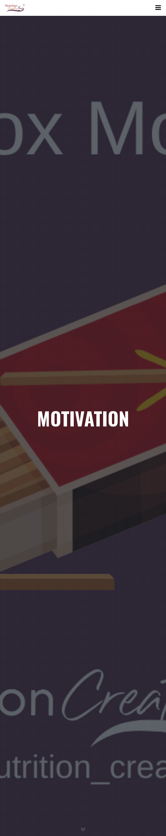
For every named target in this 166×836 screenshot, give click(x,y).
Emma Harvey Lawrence (39, 34)
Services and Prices (31, 67)
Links (18, 45)
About (18, 23)
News (18, 56)
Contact (20, 78)
